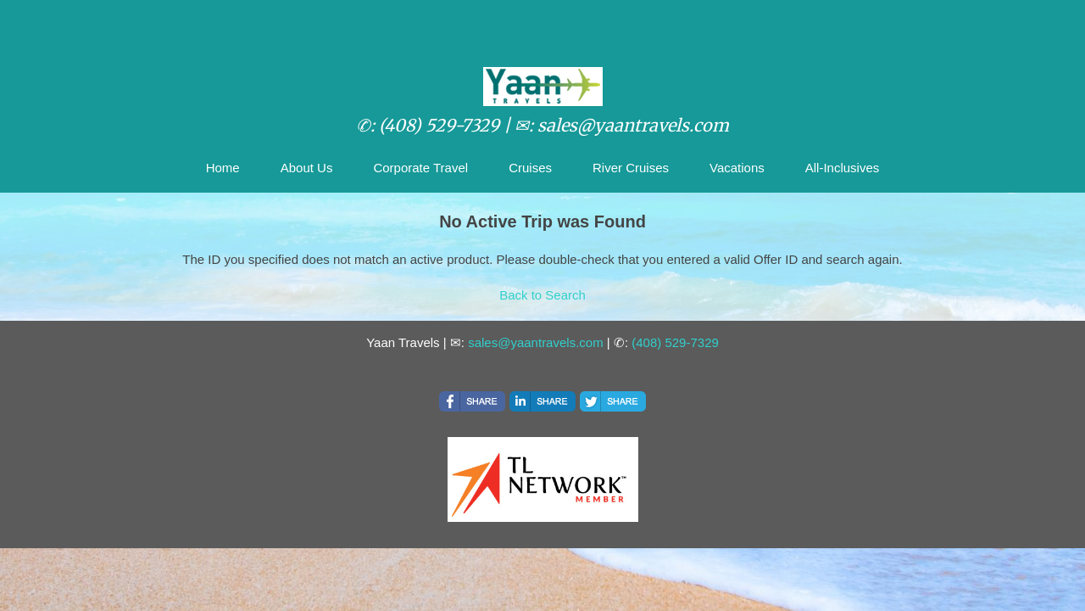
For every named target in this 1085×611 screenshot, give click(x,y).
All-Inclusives (842, 167)
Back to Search (542, 295)
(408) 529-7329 (675, 342)
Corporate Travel (420, 167)
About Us (307, 167)
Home (223, 167)
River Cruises (631, 167)
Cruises (530, 167)
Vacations (737, 167)
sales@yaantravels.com (535, 342)
